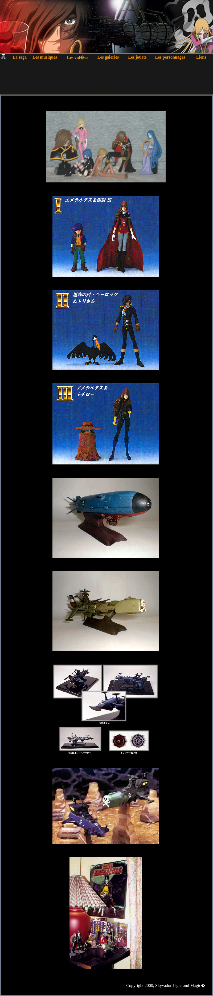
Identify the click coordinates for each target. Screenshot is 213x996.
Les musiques (44, 57)
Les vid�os (77, 57)
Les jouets (137, 57)
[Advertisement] (106, 82)
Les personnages (170, 57)
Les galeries (108, 57)
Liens (201, 57)
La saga (20, 57)
